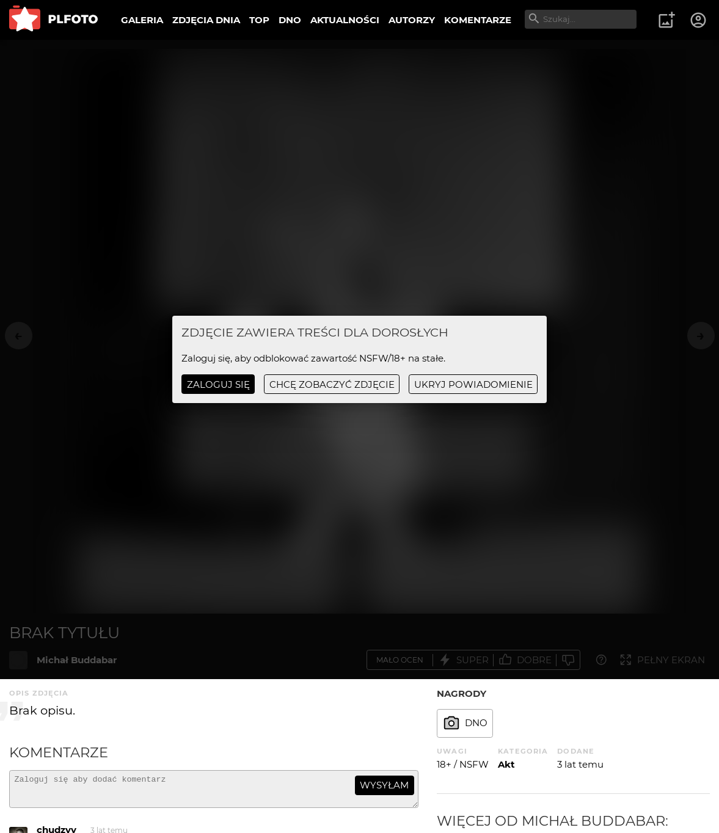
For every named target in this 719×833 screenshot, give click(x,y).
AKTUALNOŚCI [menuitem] (344, 20)
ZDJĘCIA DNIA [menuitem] (206, 20)
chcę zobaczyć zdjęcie (332, 384)
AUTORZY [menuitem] (412, 20)
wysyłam (384, 785)
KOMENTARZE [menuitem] (477, 20)
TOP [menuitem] (259, 20)
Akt (506, 764)
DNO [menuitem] (290, 20)
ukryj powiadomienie (473, 384)
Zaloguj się (218, 384)
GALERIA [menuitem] (142, 20)
